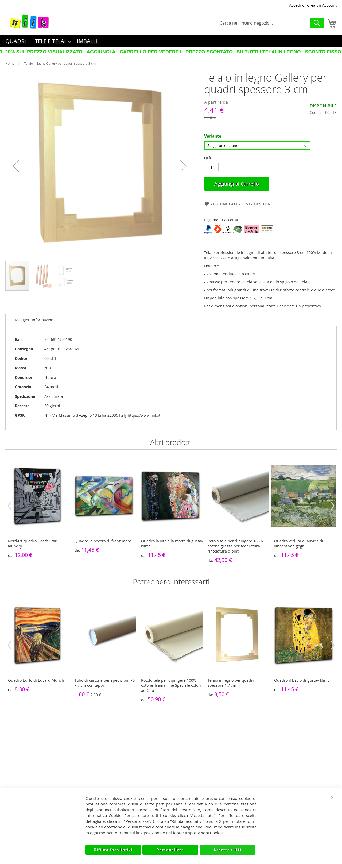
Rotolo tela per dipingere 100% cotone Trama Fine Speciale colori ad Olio (171, 685)
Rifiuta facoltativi (113, 849)
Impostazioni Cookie (204, 832)
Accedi (295, 5)
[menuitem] (15, 41)
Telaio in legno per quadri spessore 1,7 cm (231, 683)
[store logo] (29, 21)
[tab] (34, 320)
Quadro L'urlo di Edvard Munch (36, 680)
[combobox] (270, 23)
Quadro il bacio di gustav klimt (301, 680)
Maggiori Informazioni (35, 319)
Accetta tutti (227, 849)
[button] (16, 166)
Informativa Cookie (103, 815)
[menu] (171, 41)
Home (9, 63)
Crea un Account (322, 5)
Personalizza (170, 849)
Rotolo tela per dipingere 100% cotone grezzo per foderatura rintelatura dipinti (235, 546)
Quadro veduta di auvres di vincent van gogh (298, 543)
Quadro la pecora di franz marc (103, 540)
